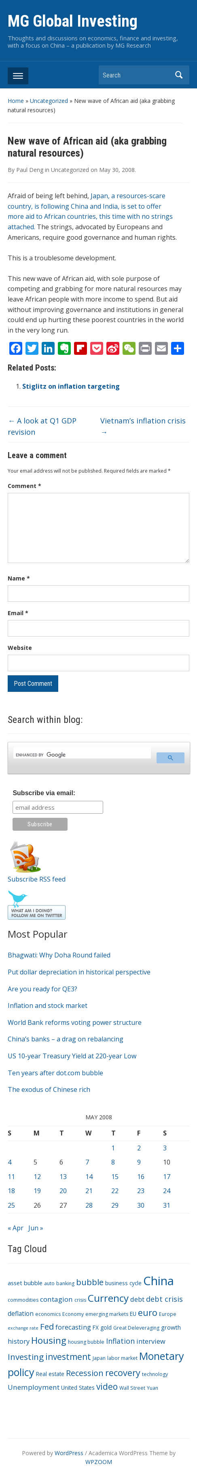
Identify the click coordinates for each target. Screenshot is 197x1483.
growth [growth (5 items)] (171, 1327)
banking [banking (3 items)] (65, 1283)
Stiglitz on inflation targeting (71, 386)
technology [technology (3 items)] (155, 1374)
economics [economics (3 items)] (48, 1314)
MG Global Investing (73, 21)
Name (19, 578)
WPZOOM (98, 1462)
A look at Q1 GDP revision (42, 426)
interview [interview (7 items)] (150, 1341)
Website (20, 647)
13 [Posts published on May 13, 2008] (63, 1176)
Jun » (35, 1227)
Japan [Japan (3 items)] (99, 1358)
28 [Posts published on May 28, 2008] (89, 1205)
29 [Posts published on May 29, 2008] (115, 1205)
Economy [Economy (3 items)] (73, 1314)
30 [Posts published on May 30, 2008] (140, 1205)
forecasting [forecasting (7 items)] (73, 1327)
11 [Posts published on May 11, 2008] (11, 1176)
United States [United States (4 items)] (78, 1387)
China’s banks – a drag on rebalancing (65, 1039)
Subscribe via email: (44, 793)
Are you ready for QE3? (42, 988)
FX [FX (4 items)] (96, 1327)
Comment (24, 486)
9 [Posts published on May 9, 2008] (139, 1162)
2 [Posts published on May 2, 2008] (139, 1148)
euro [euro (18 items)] (147, 1312)
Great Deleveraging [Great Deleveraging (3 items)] (136, 1327)
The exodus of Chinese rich (49, 1089)
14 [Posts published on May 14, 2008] (89, 1176)
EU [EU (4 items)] (133, 1314)
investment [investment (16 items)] (68, 1356)
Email (18, 613)
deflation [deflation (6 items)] (21, 1313)
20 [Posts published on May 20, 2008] (63, 1190)
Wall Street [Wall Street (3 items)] (132, 1388)
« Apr (15, 1227)
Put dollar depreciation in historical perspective (79, 972)
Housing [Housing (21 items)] (48, 1340)
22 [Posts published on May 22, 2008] (115, 1190)
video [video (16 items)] (107, 1386)
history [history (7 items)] (19, 1341)
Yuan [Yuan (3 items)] (152, 1388)
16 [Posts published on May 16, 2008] (140, 1176)
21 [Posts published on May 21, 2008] (89, 1190)
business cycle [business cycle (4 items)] (123, 1283)
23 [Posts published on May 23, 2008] (140, 1190)
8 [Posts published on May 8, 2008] (113, 1162)
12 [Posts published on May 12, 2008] (37, 1176)
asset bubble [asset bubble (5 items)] (25, 1283)
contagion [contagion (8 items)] (56, 1299)
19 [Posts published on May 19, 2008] (37, 1190)
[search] (81, 755)
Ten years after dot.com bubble (55, 1072)
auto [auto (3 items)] (49, 1283)
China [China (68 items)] (158, 1281)
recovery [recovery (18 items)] (122, 1372)
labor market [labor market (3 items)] (122, 1358)
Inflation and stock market (47, 1005)
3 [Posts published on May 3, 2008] (165, 1148)
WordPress (69, 1453)
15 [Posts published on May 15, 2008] (115, 1176)
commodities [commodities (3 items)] (23, 1300)
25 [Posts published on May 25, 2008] (11, 1205)
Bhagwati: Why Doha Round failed (59, 955)
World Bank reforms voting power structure (75, 1022)
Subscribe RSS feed (37, 879)
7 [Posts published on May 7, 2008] (87, 1162)
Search (179, 75)
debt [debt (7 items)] (137, 1299)
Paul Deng (29, 170)
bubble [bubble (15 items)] (90, 1282)
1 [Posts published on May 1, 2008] (113, 1148)
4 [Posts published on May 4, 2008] (9, 1162)
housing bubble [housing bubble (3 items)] (86, 1341)
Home (16, 101)
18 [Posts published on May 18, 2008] (11, 1190)
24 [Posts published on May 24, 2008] (166, 1190)
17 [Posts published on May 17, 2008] (166, 1176)
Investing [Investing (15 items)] (26, 1356)
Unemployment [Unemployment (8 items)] (33, 1387)
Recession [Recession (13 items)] (85, 1373)
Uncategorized (49, 101)
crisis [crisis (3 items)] (80, 1300)
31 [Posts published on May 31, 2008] (166, 1205)
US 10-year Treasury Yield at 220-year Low (72, 1056)
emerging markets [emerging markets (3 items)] (106, 1314)
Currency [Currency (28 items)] (108, 1298)
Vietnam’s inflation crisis (143, 426)
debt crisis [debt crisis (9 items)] (164, 1299)
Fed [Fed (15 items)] (47, 1326)
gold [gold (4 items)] (106, 1327)
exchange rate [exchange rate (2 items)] (23, 1328)
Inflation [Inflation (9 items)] (120, 1341)
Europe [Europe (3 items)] (167, 1314)
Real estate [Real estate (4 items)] (50, 1374)
